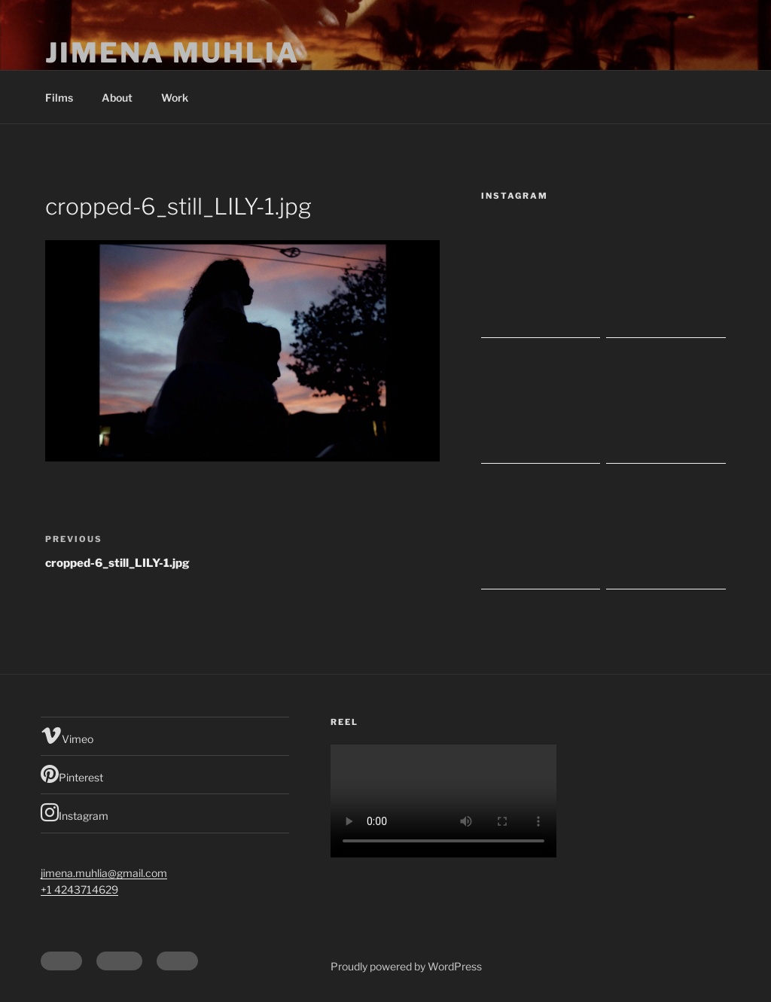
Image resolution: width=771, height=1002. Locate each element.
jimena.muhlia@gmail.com (104, 872)
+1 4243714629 (79, 889)
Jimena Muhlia (172, 52)
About (117, 97)
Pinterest (72, 773)
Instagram (74, 812)
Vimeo (67, 735)
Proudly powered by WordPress (406, 966)
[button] (242, 351)
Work (174, 97)
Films (59, 97)
